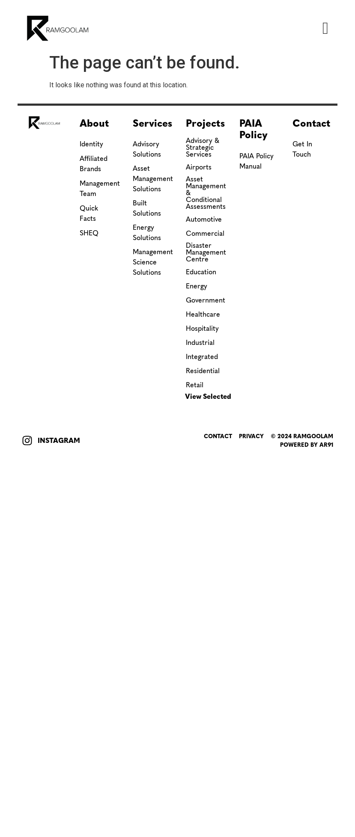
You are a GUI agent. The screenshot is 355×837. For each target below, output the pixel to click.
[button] (325, 28)
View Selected (208, 396)
